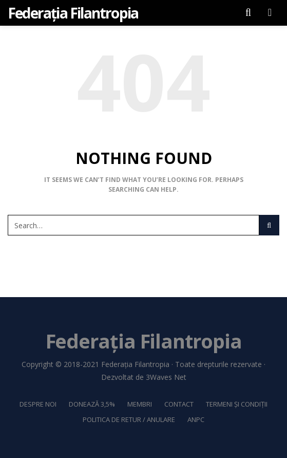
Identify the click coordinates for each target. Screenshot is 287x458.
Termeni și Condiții (236, 404)
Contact (179, 404)
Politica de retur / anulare (129, 419)
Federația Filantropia (135, 364)
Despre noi (38, 404)
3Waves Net (166, 377)
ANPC (195, 419)
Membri (139, 404)
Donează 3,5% (92, 404)
